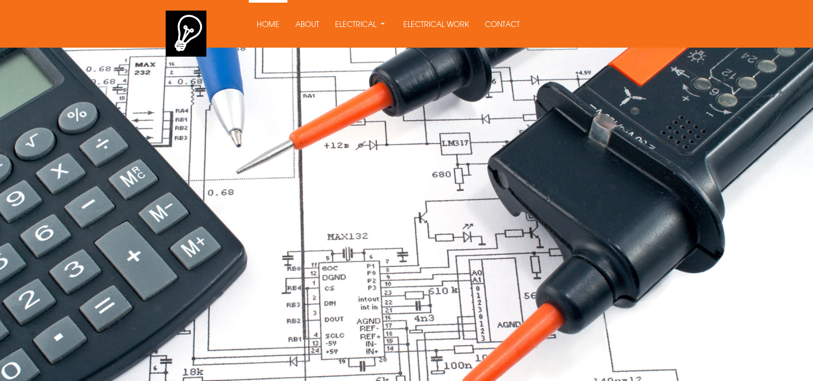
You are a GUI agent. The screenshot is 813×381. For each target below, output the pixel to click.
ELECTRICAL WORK (436, 25)
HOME (268, 25)
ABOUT (307, 25)
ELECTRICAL (355, 25)
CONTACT (502, 25)
